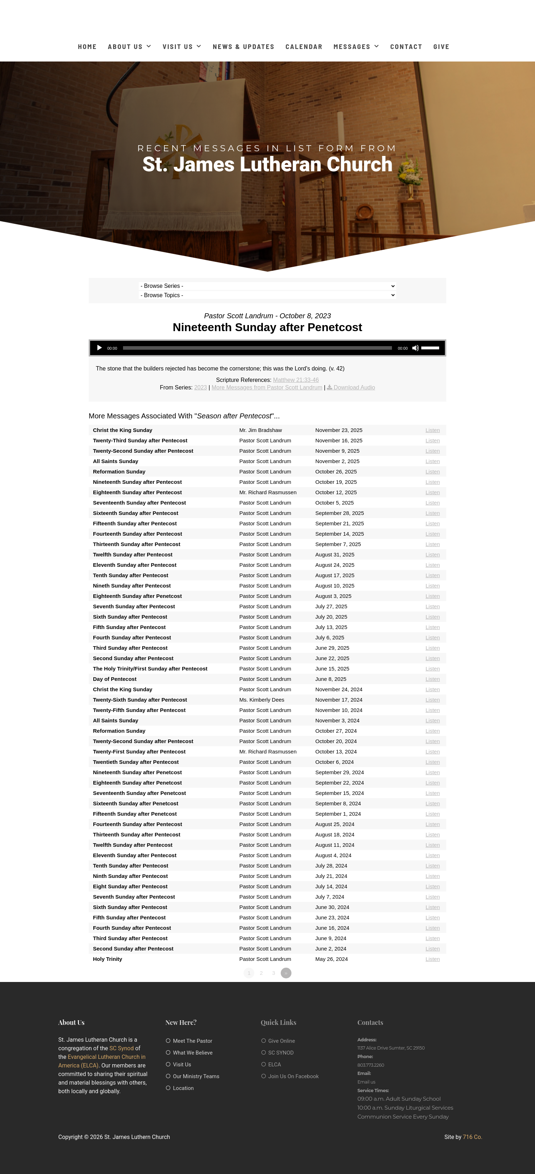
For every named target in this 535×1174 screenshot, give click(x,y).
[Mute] (415, 339)
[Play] (99, 339)
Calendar (304, 46)
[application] (267, 339)
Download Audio (354, 378)
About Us (130, 46)
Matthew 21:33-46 (296, 371)
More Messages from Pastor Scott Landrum (267, 378)
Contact (406, 46)
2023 (200, 378)
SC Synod (121, 1039)
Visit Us (182, 46)
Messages (357, 46)
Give (441, 46)
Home (87, 46)
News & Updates (244, 46)
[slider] (257, 339)
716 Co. (472, 1128)
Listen (433, 421)
